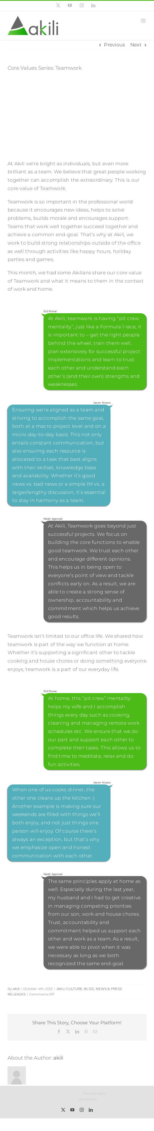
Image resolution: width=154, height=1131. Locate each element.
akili (16, 989)
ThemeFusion (94, 1093)
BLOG (89, 989)
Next (136, 45)
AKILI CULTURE (69, 989)
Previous (114, 45)
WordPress (87, 1099)
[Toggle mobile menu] (143, 20)
